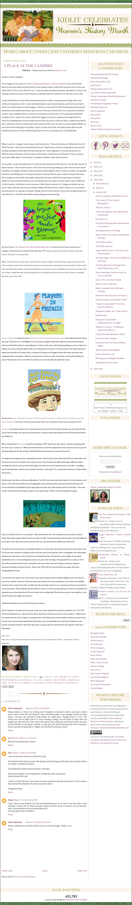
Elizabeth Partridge (99, 78)
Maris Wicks (96, 655)
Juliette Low (43, 682)
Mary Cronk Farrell (99, 662)
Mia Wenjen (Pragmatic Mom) (104, 103)
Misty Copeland (97, 111)
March (99, 192)
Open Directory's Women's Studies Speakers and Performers (109, 727)
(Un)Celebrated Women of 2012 (110, 334)
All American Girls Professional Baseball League (47, 338)
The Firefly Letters (104, 242)
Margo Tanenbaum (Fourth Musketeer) (108, 96)
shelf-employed (15, 708)
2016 (96, 162)
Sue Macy (94, 122)
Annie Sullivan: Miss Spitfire (108, 350)
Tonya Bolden (96, 688)
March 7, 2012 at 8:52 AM (26, 800)
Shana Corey (60, 70)
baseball (74, 679)
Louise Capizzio (97, 651)
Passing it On (101, 219)
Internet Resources (84, 51)
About (25, 51)
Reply (10, 730)
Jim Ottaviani (96, 644)
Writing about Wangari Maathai (110, 358)
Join (55, 51)
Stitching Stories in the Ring (108, 230)
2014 (96, 171)
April (98, 188)
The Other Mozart (104, 246)
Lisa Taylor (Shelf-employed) (103, 92)
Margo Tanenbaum (99, 487)
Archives (118, 51)
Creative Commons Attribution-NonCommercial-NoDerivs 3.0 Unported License (108, 739)
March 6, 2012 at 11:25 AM (23, 738)
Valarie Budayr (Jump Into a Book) (105, 129)
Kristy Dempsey (97, 647)
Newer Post (7, 870)
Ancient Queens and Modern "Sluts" (112, 299)
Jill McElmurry (96, 640)
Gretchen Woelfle (98, 636)
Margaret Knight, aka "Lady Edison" (112, 311)
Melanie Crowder (98, 100)
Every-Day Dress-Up (105, 354)
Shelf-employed (97, 680)
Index (41, 51)
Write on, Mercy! (103, 207)
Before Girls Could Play (106, 284)
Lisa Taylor (116, 487)
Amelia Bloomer (55, 679)
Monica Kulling (97, 666)
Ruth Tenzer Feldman (99, 673)
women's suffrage (66, 682)
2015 (96, 166)
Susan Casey (95, 125)
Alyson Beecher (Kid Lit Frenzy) (104, 74)
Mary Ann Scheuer (98, 658)
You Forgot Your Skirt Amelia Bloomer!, (32, 247)
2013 (96, 175)
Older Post (82, 870)
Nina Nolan (95, 114)
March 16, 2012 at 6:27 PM (38, 822)
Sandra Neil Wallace (99, 677)
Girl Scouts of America (17, 682)
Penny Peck (95, 118)
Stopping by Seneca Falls (107, 362)
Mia (10, 752)
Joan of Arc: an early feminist (108, 279)
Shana (10, 800)
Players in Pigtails (8, 338)
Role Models (101, 315)
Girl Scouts (6, 429)
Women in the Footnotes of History (111, 295)
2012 (96, 179)
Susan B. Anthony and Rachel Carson (112, 196)
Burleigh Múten (97, 633)
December (101, 183)
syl (9, 738)
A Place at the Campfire (106, 338)
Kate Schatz (95, 85)
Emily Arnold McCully (100, 81)
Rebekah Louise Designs (76, 899)
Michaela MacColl (98, 107)
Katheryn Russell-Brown (101, 89)
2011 (96, 368)
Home (10, 51)
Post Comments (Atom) (24, 876)
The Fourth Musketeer (100, 684)
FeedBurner (116, 472)
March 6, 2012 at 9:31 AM (38, 708)
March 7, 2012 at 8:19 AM (24, 752)
